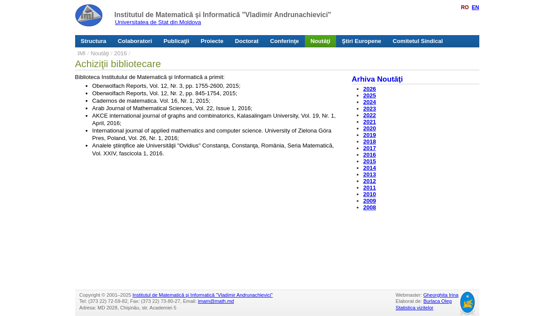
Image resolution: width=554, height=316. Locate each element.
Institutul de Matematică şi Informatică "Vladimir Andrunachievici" (222, 14)
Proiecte (212, 41)
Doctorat (247, 41)
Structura (93, 41)
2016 (120, 53)
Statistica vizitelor (415, 307)
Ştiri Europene (361, 41)
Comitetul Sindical (418, 41)
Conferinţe (284, 41)
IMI (82, 53)
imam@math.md (216, 301)
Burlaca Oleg (438, 301)
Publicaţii (176, 41)
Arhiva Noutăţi (377, 79)
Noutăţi (320, 41)
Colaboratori (135, 41)
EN (475, 7)
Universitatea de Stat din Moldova (158, 22)
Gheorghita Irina (440, 295)
